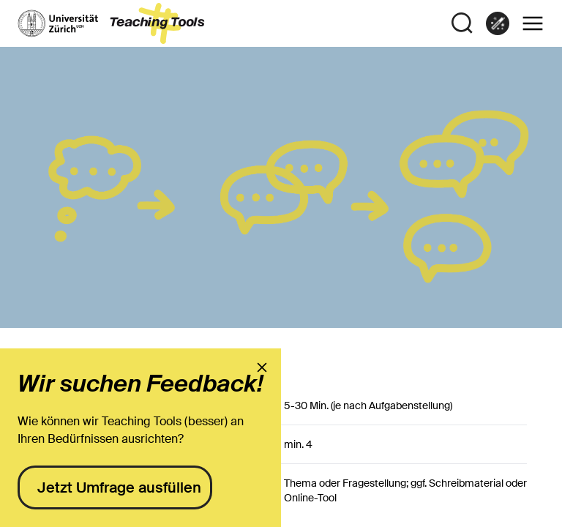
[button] (532, 23)
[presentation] (262, 367)
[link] (497, 23)
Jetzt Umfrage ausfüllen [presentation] (119, 487)
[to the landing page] (111, 23)
